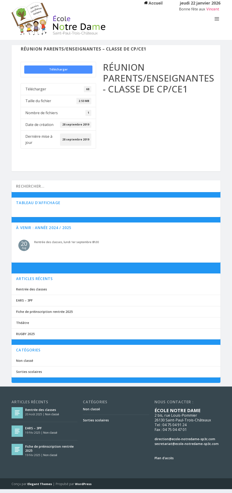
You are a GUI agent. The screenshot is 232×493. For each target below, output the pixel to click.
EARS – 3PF (24, 304)
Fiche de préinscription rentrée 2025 (44, 315)
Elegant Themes (39, 488)
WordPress (83, 488)
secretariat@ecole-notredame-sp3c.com (187, 447)
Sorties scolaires (29, 375)
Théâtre (22, 326)
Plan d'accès (164, 462)
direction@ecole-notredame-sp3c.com (185, 443)
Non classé (24, 364)
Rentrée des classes (31, 293)
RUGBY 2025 (25, 338)
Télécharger (58, 73)
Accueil (153, 3)
